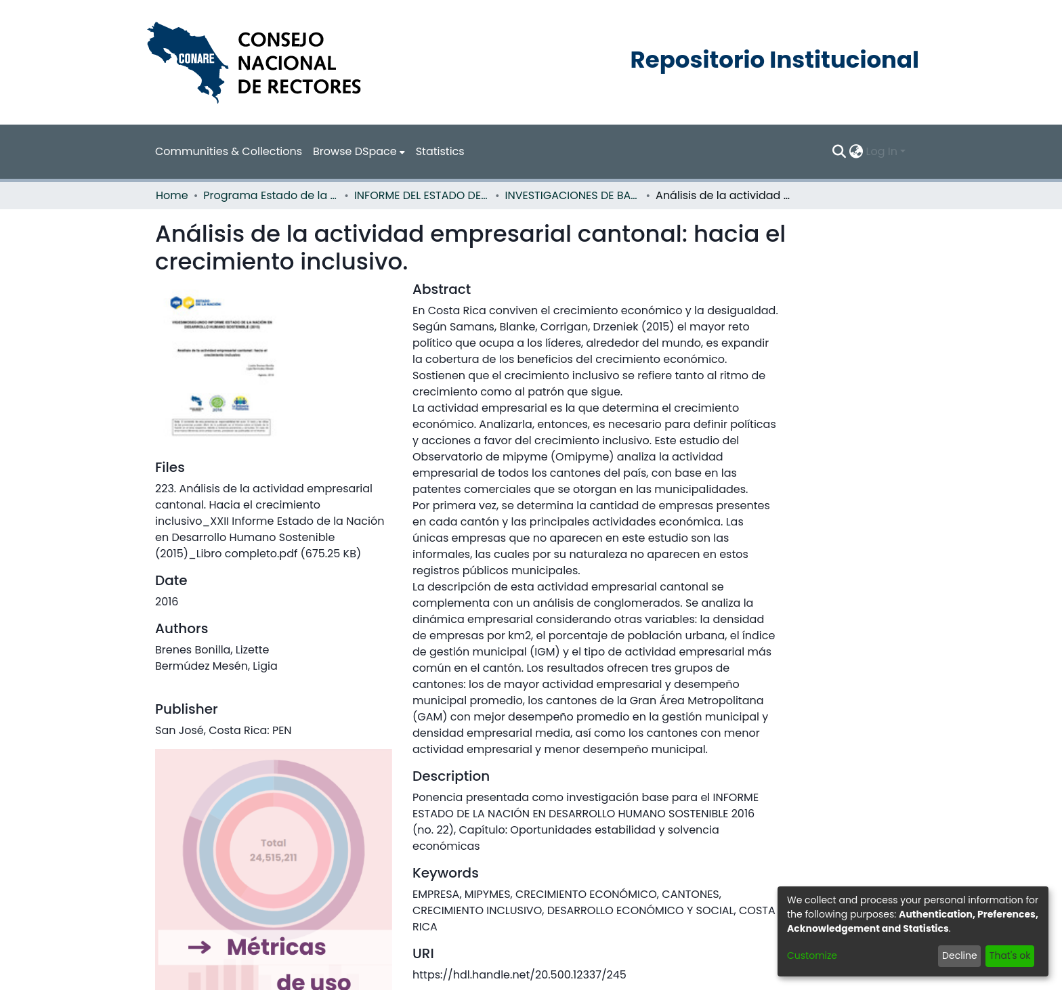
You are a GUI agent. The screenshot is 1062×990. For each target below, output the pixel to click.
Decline (959, 955)
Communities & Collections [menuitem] (228, 151)
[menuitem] (359, 151)
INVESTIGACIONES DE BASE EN (573, 195)
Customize (812, 955)
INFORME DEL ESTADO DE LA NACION (422, 195)
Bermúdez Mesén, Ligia (216, 666)
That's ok (1010, 955)
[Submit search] (839, 152)
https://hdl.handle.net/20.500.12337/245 (519, 975)
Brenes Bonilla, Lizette (212, 650)
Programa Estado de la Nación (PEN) (271, 195)
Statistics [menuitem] (440, 151)
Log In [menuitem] (881, 151)
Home (172, 195)
